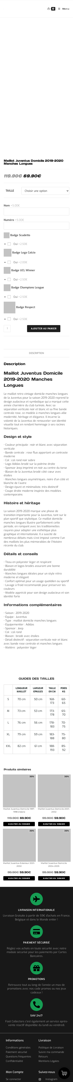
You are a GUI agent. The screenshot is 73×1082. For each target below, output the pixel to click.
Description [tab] (36, 353)
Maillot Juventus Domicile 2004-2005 (54, 864)
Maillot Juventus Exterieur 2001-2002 (19, 864)
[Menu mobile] (62, 9)
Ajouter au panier (44, 328)
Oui (20, 244)
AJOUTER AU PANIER (19, 824)
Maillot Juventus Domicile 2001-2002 (54, 810)
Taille (10, 191)
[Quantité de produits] (7, 328)
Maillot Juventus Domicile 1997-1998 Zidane (19, 810)
